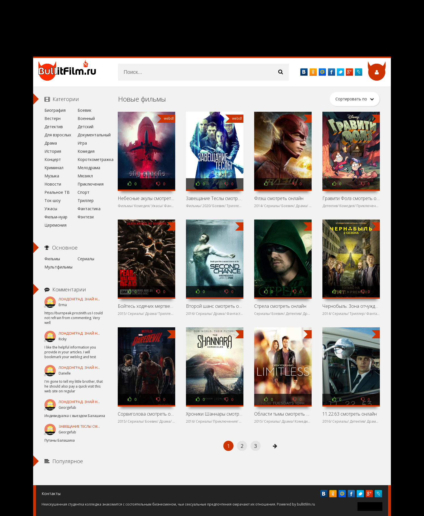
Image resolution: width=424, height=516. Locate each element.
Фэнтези (86, 217)
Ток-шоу (52, 200)
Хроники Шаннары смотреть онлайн (214, 414)
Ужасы (50, 208)
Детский (85, 126)
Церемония (55, 225)
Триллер (86, 200)
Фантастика (89, 208)
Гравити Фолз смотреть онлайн (351, 198)
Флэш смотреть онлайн (278, 198)
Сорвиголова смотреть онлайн (146, 414)
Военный (86, 118)
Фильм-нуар (55, 217)
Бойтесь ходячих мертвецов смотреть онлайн (146, 306)
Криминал (53, 167)
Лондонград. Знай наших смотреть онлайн (100, 299)
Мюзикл (85, 176)
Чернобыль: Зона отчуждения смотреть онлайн (351, 306)
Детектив (53, 126)
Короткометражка (92, 159)
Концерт (52, 159)
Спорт (83, 192)
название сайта (70, 72)
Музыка (51, 176)
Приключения (91, 184)
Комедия (86, 151)
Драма (50, 143)
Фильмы (52, 258)
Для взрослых (57, 134)
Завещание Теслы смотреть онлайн (214, 198)
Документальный (92, 134)
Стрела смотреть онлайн (280, 306)
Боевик (84, 110)
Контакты (51, 493)
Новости (52, 184)
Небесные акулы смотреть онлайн (146, 198)
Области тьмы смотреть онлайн (282, 414)
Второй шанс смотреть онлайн (214, 306)
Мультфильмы (58, 267)
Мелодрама (89, 167)
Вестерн (52, 118)
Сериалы (86, 258)
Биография (55, 110)
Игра (82, 143)
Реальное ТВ (57, 192)
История (52, 151)
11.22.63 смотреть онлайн (349, 414)
